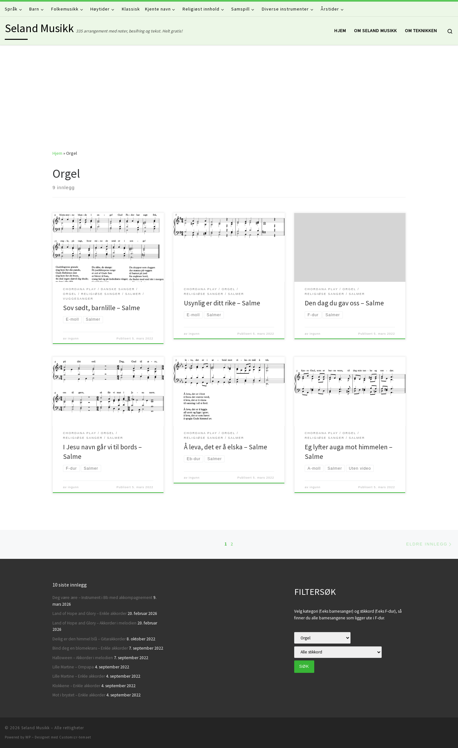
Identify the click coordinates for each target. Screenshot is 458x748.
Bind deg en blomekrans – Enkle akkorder (90, 648)
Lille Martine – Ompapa (73, 667)
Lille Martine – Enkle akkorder (78, 676)
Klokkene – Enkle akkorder (76, 685)
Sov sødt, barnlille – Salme (101, 307)
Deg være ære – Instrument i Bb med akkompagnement (102, 597)
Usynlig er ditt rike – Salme (222, 303)
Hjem (57, 153)
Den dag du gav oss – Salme (344, 303)
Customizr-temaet (75, 737)
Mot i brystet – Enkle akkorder (78, 695)
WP (28, 737)
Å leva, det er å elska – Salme (225, 447)
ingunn (73, 338)
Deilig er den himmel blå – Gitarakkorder (89, 639)
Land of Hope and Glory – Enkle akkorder (89, 613)
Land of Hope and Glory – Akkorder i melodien (94, 623)
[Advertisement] (229, 93)
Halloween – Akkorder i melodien (82, 657)
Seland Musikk (35, 727)
